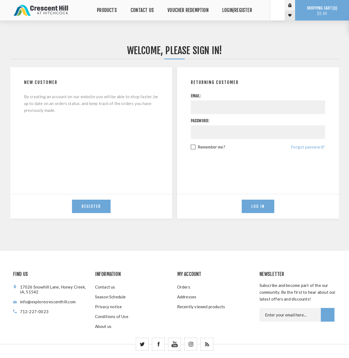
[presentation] (257, 165)
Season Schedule (110, 296)
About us (103, 326)
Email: (196, 95)
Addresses (187, 296)
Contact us (105, 286)
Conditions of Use (111, 316)
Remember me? (211, 146)
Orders (183, 286)
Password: (200, 120)
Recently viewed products (201, 306)
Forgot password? (308, 146)
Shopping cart (322, 10)
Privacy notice (108, 306)
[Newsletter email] (290, 315)
